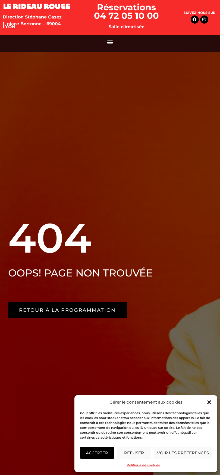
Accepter (97, 452)
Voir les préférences (183, 452)
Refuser (134, 452)
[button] (209, 402)
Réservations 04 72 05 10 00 (126, 11)
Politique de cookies (143, 465)
